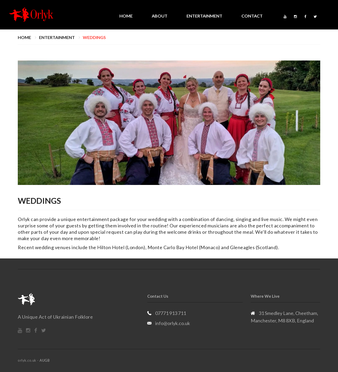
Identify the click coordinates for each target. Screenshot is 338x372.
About (159, 15)
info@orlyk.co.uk (172, 323)
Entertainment (204, 15)
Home (126, 15)
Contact (252, 15)
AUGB (45, 360)
